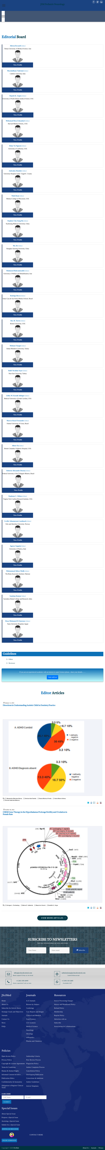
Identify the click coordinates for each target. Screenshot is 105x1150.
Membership (58, 1012)
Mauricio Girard (39, 905)
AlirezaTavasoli (18, 46)
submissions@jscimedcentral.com (73, 973)
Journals (4, 1015)
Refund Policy (59, 1008)
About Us (5, 1004)
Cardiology (30, 1008)
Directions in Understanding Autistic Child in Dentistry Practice (29, 705)
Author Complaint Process (35, 1067)
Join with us (52, 677)
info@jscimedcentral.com (23, 973)
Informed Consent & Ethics (11, 1074)
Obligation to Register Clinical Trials (12, 1086)
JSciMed (16, 1148)
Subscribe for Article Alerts (11, 1008)
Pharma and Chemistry (34, 1041)
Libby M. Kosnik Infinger (17, 396)
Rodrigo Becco (17, 296)
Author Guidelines (32, 1082)
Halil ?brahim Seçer (17, 371)
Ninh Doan (18, 196)
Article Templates (32, 1086)
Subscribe (80, 950)
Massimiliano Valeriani (17, 71)
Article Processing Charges (63, 1001)
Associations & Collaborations (65, 1026)
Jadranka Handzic (18, 171)
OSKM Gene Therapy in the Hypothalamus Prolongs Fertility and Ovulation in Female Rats (35, 813)
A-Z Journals (30, 1001)
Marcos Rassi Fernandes (18, 421)
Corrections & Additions (34, 1078)
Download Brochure (10, 1129)
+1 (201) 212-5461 (67, 981)
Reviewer (10, 663)
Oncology (29, 1034)
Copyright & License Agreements (13, 1063)
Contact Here (26, 1135)
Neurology (30, 1030)
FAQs (4, 1026)
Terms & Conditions (9, 1067)
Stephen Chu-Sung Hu (17, 221)
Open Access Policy (9, 1056)
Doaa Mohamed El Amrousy (17, 621)
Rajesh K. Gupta (18, 96)
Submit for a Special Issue (11, 1125)
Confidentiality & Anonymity (12, 1082)
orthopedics (30, 1037)
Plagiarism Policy (32, 1063)
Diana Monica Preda (44, 798)
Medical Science (32, 1026)
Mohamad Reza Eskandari (17, 121)
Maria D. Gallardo (26, 905)
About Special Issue (9, 1114)
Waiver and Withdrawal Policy (64, 1004)
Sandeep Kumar (18, 596)
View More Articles (53, 918)
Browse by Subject (32, 1004)
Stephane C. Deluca (17, 496)
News (4, 1023)
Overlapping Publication (34, 1074)
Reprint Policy (59, 1015)
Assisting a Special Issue (10, 1121)
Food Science (31, 1019)
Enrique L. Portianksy (12, 905)
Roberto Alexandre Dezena (18, 471)
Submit (7, 1102)
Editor (9, 659)
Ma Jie (17, 246)
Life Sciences (31, 1023)
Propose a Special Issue (10, 1117)
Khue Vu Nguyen (17, 146)
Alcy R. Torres (17, 321)
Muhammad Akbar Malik (17, 571)
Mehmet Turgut (18, 346)
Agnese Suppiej (18, 546)
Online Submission (9, 1140)
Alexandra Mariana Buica (13, 798)
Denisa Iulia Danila (29, 798)
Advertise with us (60, 1019)
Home (4, 1001)
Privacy (101, 1148)
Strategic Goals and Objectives (12, 1012)
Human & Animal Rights (10, 1071)
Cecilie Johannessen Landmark (17, 521)
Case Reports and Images (35, 1012)
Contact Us (5, 1019)
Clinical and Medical (33, 1015)
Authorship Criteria (33, 1056)
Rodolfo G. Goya (52, 905)
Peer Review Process (33, 1060)
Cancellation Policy (33, 1071)
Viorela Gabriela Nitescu (11, 800)
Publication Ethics (8, 1078)
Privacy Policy (7, 1060)
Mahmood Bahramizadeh (17, 271)
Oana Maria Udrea (59, 798)
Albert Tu (18, 446)
